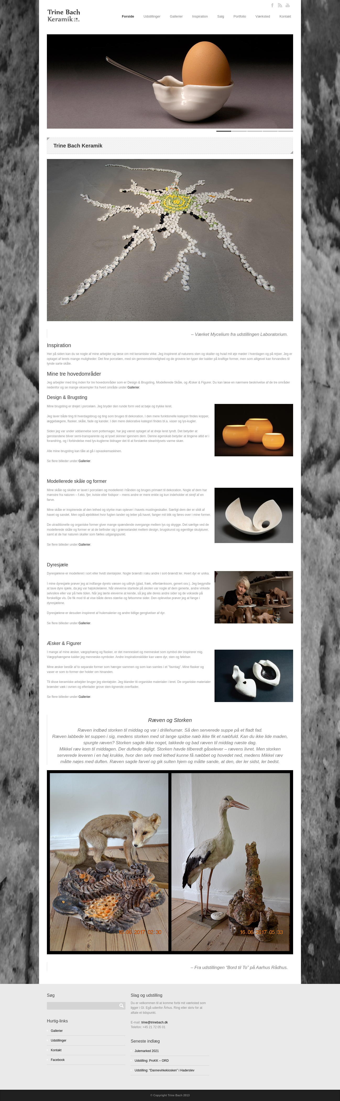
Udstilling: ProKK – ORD (152, 1060)
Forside (128, 16)
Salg (220, 16)
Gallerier (176, 16)
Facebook (58, 1060)
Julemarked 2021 (147, 1051)
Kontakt (285, 16)
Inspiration (200, 16)
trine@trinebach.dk (154, 1022)
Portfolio (240, 16)
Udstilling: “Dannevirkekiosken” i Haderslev (164, 1070)
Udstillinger (152, 16)
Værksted (262, 16)
